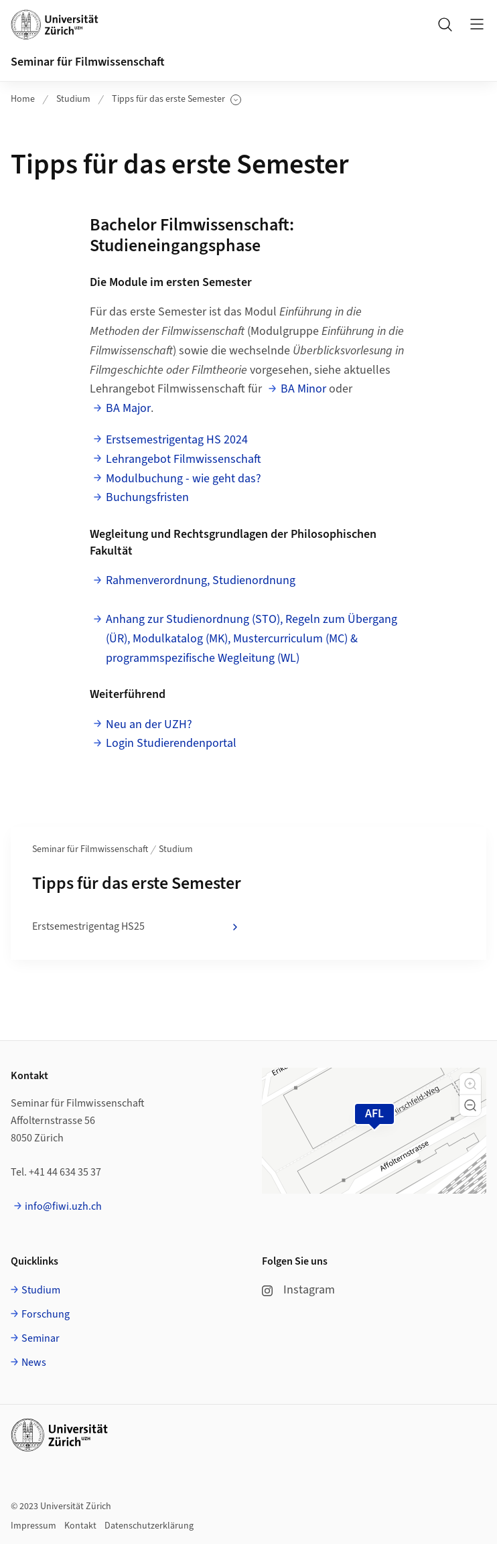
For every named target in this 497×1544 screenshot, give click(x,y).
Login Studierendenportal (171, 743)
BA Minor (303, 388)
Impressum (33, 1526)
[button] (470, 1084)
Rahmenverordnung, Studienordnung (200, 580)
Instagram (298, 1289)
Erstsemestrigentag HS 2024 (177, 439)
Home (23, 99)
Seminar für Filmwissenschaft (88, 62)
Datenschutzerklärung (149, 1526)
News (33, 1362)
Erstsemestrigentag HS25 (136, 927)
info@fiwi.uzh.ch (63, 1206)
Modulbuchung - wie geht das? (183, 478)
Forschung (45, 1314)
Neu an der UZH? (149, 724)
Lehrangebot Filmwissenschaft (183, 459)
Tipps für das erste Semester (176, 99)
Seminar (40, 1338)
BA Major (128, 408)
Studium (73, 99)
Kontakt (80, 1526)
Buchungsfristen (147, 497)
